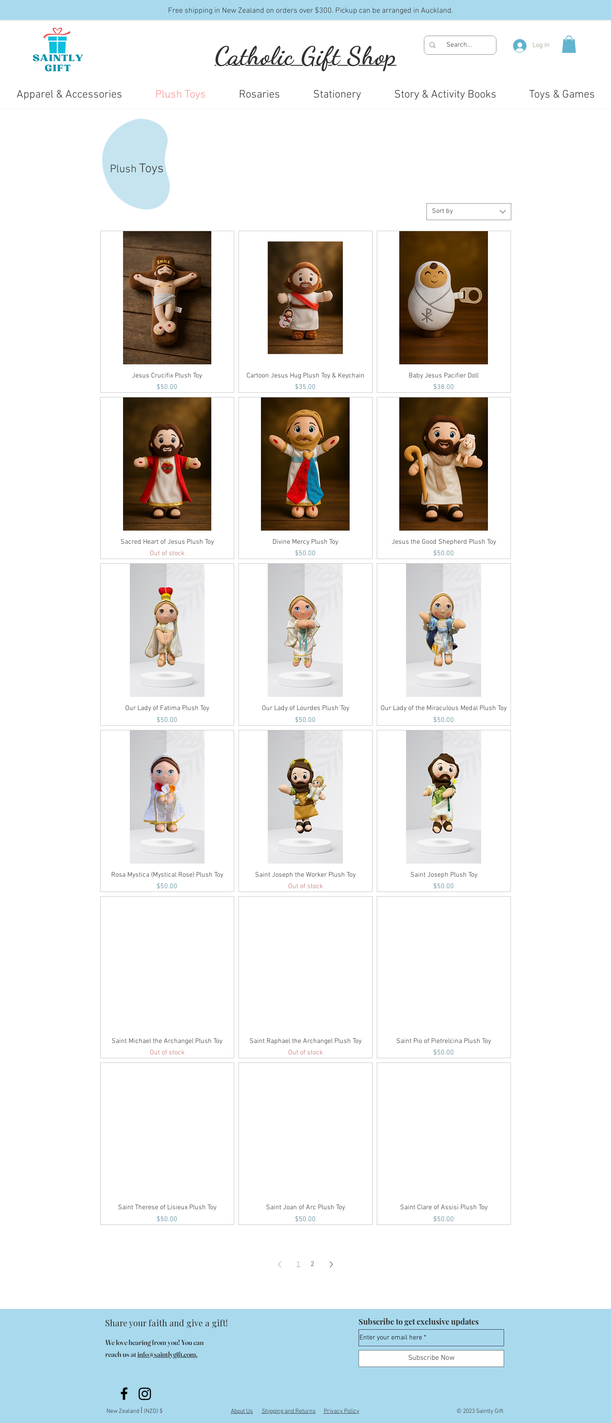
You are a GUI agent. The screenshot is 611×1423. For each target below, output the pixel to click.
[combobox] (468, 211)
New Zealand (124, 1411)
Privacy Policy (341, 1411)
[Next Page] (331, 1264)
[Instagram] (145, 1393)
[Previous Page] (280, 1264)
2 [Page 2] (312, 1264)
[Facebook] (124, 1393)
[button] (569, 44)
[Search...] (459, 45)
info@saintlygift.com (166, 1354)
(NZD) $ (153, 1411)
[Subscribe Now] (431, 1358)
